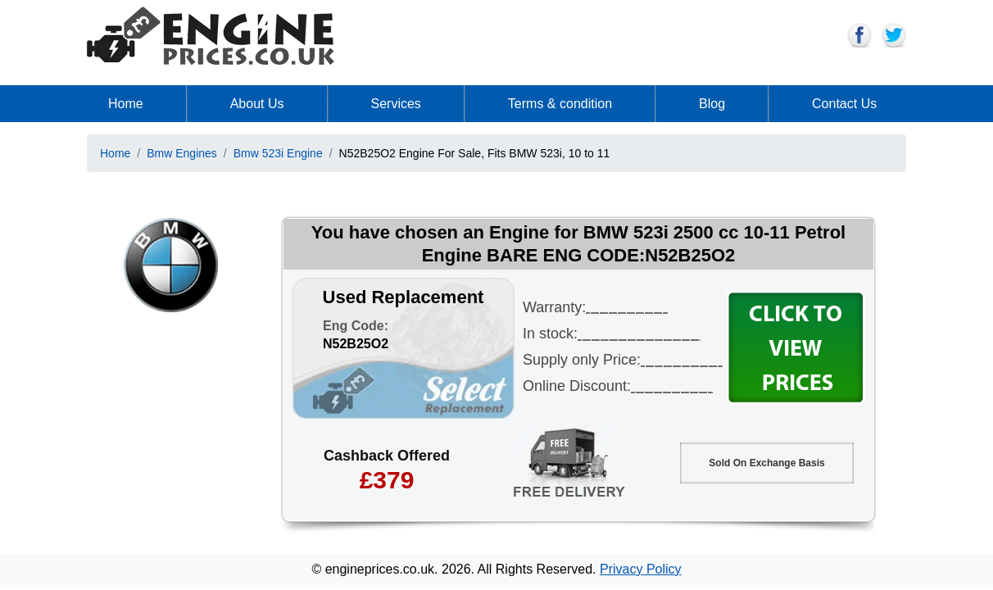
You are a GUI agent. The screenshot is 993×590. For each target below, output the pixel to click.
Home (125, 104)
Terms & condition (560, 104)
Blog (712, 104)
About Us (257, 104)
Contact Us (844, 104)
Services (396, 104)
